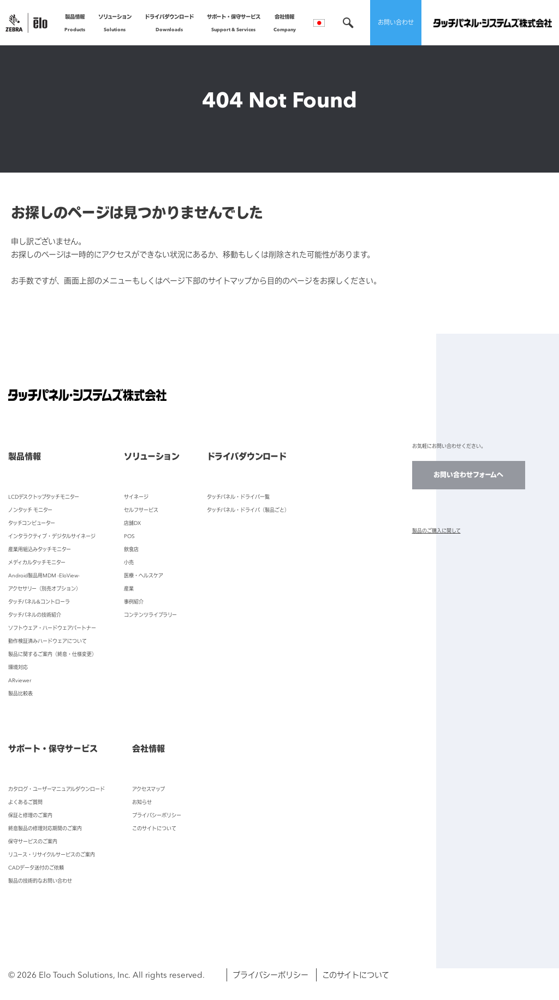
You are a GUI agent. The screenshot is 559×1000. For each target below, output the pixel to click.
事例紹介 (134, 601)
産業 (129, 588)
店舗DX (132, 522)
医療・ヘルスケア (143, 575)
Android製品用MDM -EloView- (44, 575)
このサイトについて (154, 828)
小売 (129, 562)
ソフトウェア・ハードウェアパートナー (52, 627)
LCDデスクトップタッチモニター (43, 496)
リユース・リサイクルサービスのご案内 (51, 854)
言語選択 (319, 23)
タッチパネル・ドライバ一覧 (238, 496)
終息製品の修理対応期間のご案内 (45, 828)
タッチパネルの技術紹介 (34, 614)
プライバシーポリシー (156, 815)
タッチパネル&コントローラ (39, 601)
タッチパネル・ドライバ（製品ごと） (248, 509)
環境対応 (18, 667)
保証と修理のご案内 (30, 815)
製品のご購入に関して (436, 530)
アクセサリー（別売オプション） (44, 588)
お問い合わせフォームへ (468, 475)
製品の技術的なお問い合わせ (40, 880)
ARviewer (19, 680)
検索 (348, 22)
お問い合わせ (396, 22)
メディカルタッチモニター (37, 562)
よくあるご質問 (25, 802)
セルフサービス (141, 509)
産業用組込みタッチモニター (39, 549)
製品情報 (74, 24)
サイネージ (136, 496)
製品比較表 (20, 693)
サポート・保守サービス (233, 24)
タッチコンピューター (31, 522)
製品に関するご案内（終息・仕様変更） (52, 654)
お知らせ (142, 802)
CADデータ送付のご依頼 (36, 867)
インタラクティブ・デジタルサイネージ (52, 536)
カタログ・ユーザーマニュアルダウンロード (56, 788)
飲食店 (131, 549)
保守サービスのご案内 (32, 841)
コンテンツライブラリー (150, 614)
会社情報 (284, 24)
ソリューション (115, 24)
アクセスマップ (148, 788)
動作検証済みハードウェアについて (47, 640)
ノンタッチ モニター (30, 509)
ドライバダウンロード (169, 24)
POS (129, 536)
